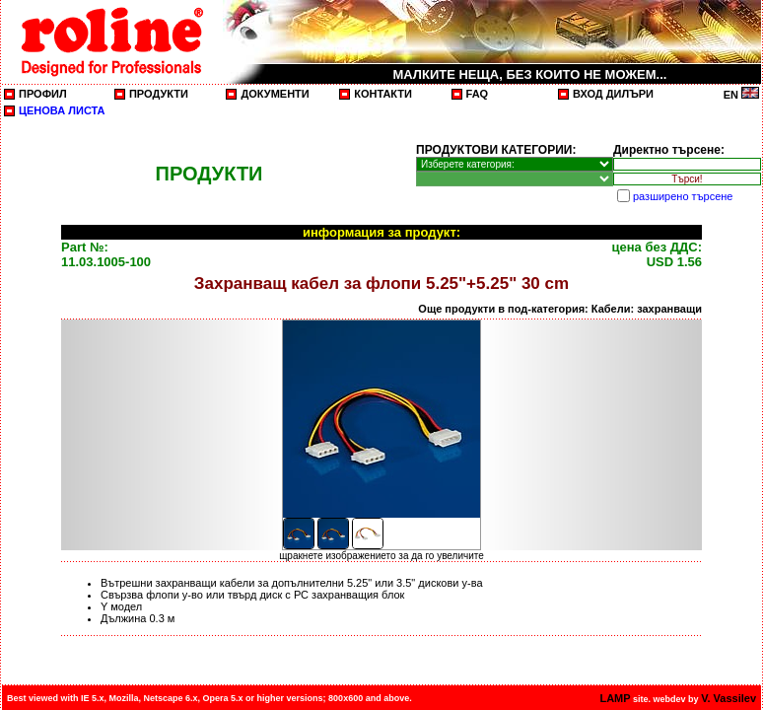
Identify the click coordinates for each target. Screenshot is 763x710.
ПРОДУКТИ (158, 94)
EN (741, 95)
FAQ (477, 94)
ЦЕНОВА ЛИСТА (62, 110)
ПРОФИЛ (43, 94)
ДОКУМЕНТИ (275, 94)
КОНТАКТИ (383, 94)
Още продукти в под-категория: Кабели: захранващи (560, 309)
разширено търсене (682, 196)
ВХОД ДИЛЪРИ (613, 94)
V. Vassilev (728, 698)
